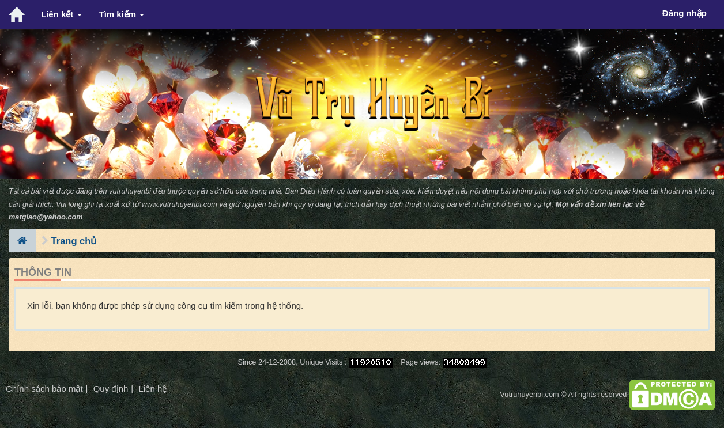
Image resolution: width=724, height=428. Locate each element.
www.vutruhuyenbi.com (179, 204)
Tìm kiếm (122, 14)
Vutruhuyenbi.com (529, 394)
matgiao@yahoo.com (46, 217)
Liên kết (61, 14)
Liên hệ (152, 388)
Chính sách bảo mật (44, 388)
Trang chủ (74, 241)
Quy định (111, 388)
